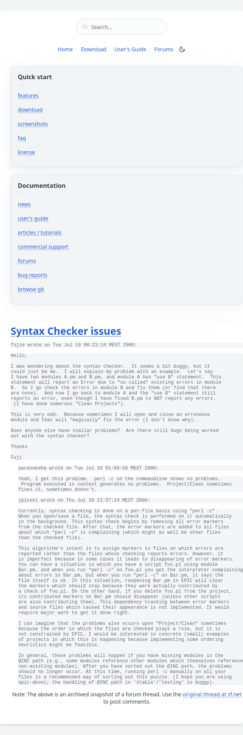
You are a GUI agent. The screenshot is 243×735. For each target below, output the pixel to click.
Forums (165, 49)
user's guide (33, 218)
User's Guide (130, 49)
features (28, 95)
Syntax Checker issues (66, 331)
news (24, 204)
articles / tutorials (40, 232)
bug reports (55, 275)
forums (50, 260)
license (26, 152)
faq (22, 138)
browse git (54, 289)
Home (65, 49)
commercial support (43, 246)
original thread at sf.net (212, 694)
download (30, 109)
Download (94, 49)
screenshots (33, 123)
